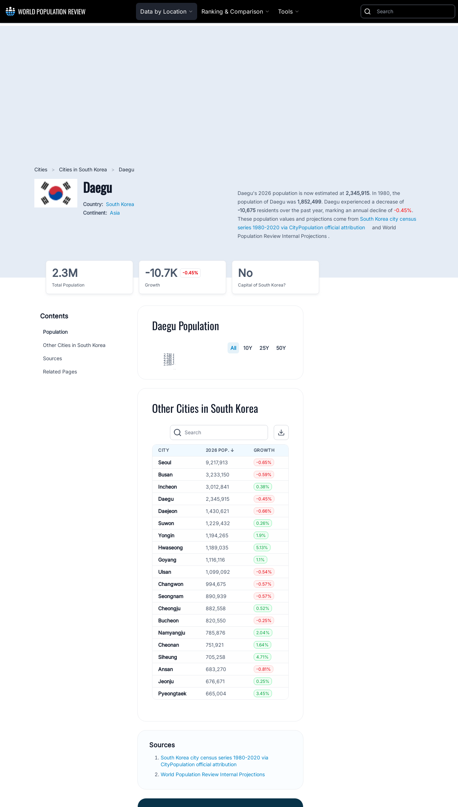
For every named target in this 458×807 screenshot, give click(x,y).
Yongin (166, 616)
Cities (41, 169)
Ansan (165, 750)
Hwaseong (170, 629)
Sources (52, 358)
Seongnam (170, 677)
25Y (264, 348)
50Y (281, 348)
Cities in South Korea (83, 169)
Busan (165, 556)
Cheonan (168, 726)
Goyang (167, 641)
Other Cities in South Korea (74, 345)
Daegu (166, 580)
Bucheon (168, 702)
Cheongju (169, 689)
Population (55, 332)
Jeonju (166, 762)
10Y (247, 348)
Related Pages (60, 371)
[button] (281, 513)
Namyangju (171, 714)
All (233, 348)
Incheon (167, 568)
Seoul (164, 544)
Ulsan (164, 653)
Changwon (170, 665)
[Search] (414, 11)
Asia (115, 213)
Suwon (166, 604)
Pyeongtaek (172, 775)
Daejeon (167, 592)
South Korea (120, 204)
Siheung (167, 738)
